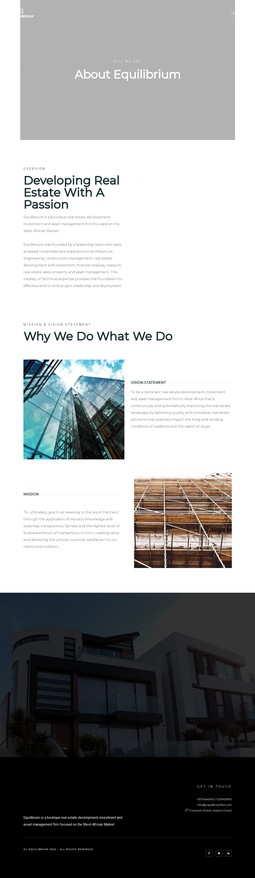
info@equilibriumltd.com (214, 805)
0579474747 (224, 799)
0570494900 (205, 799)
